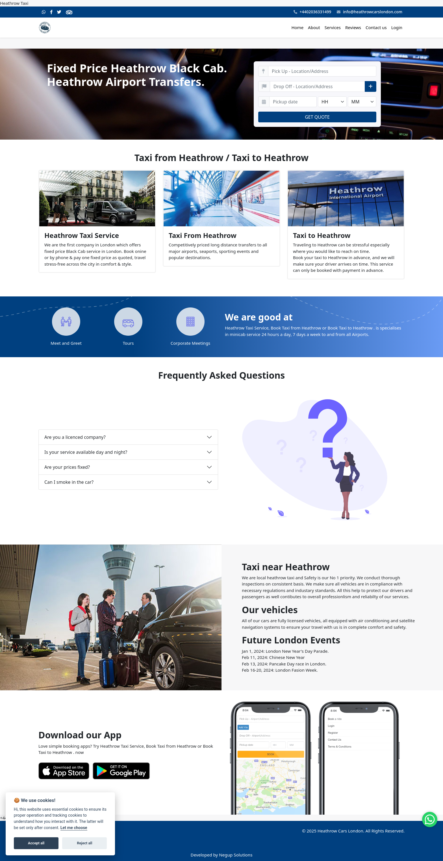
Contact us (376, 27)
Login (396, 27)
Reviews (353, 27)
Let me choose (73, 827)
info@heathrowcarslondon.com (369, 12)
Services (333, 27)
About (314, 27)
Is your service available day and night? (85, 452)
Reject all (84, 843)
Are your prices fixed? (67, 467)
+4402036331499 (312, 12)
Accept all (36, 843)
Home (297, 27)
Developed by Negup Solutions (222, 855)
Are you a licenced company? (75, 437)
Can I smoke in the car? (69, 482)
